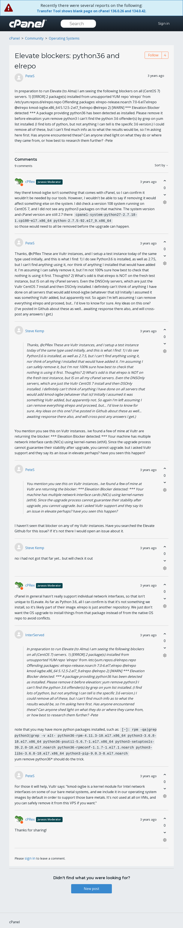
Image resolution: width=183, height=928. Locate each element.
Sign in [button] (164, 24)
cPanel (14, 38)
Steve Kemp (34, 330)
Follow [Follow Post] (153, 55)
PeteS (29, 76)
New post (91, 885)
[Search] (78, 24)
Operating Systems (64, 38)
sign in (30, 855)
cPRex (44, 181)
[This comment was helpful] (164, 181)
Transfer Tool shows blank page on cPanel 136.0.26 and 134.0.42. (91, 11)
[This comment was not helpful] (164, 195)
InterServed (34, 634)
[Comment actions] (164, 202)
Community (34, 38)
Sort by (161, 165)
